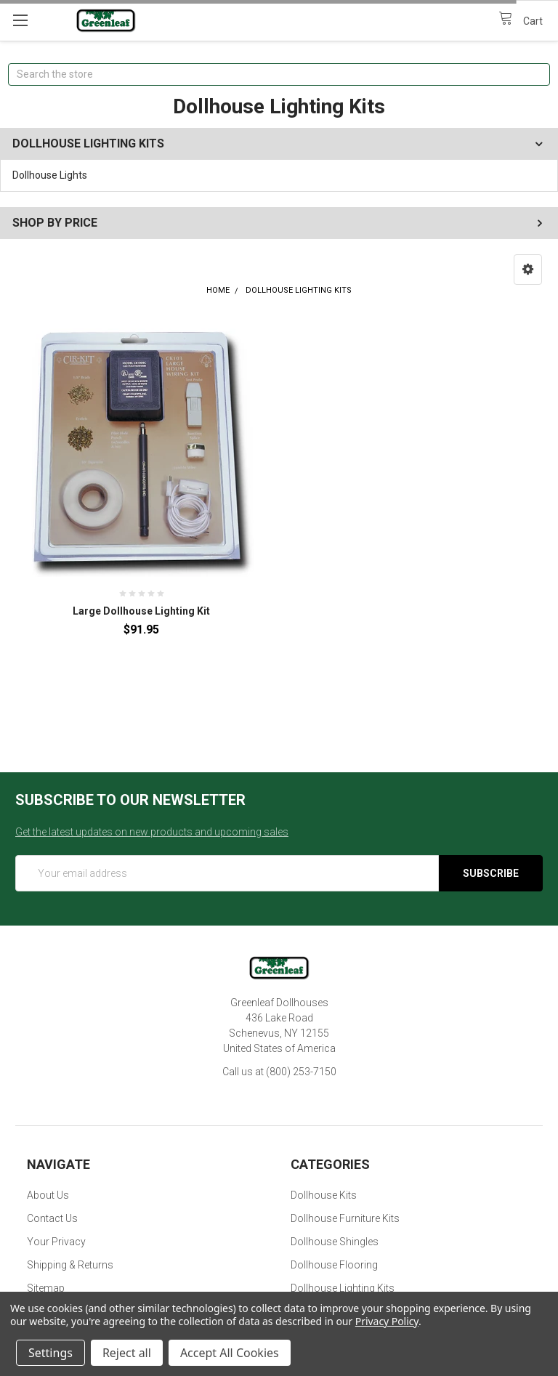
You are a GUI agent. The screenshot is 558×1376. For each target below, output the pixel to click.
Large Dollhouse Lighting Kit (141, 611)
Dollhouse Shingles (335, 1241)
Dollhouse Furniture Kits (345, 1218)
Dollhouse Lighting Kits (299, 290)
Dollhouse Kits (324, 1195)
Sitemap (46, 1288)
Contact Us (52, 1218)
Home (218, 290)
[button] (528, 269)
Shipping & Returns (70, 1265)
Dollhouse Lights (49, 175)
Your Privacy (56, 1241)
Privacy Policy (386, 1321)
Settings (50, 1353)
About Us (48, 1195)
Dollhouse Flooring (334, 1265)
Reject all (126, 1353)
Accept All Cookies (229, 1353)
